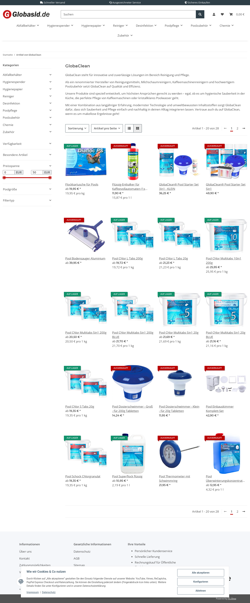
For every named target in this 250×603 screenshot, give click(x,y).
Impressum (33, 592)
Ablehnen (200, 590)
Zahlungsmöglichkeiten (35, 565)
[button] (214, 14)
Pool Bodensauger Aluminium (85, 258)
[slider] (4, 178)
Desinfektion (11, 103)
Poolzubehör (11, 118)
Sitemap (79, 565)
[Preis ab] (9, 172)
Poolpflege (10, 110)
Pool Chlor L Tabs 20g (173, 258)
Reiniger (8, 96)
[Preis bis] (37, 172)
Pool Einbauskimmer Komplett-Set (220, 408)
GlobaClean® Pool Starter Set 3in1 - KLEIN (179, 186)
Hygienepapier (13, 89)
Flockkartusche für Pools (81, 184)
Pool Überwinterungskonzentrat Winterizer (224, 478)
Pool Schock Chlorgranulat (82, 476)
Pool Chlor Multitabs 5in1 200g (85, 332)
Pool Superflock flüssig (127, 476)
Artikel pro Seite (105, 128)
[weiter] (243, 128)
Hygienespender (14, 82)
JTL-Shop (232, 598)
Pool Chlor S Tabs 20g (79, 406)
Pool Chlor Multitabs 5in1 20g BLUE (225, 335)
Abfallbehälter (12, 75)
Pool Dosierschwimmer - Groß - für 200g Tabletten (132, 408)
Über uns (25, 551)
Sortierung (75, 128)
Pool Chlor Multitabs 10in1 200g (223, 260)
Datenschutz (82, 551)
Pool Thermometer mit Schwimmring (174, 478)
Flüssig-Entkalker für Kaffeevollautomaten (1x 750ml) (128, 186)
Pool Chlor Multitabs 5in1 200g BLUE (132, 335)
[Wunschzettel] (222, 14)
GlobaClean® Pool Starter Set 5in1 (225, 186)
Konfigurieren (200, 581)
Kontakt (24, 558)
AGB (77, 558)
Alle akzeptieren (200, 572)
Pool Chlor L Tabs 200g (127, 258)
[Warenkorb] (237, 14)
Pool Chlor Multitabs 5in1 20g (178, 332)
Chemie (8, 125)
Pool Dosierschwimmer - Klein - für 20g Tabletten (179, 408)
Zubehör (8, 132)
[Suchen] (128, 14)
